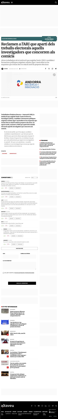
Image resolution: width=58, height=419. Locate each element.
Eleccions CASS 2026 (14, 361)
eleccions (4, 153)
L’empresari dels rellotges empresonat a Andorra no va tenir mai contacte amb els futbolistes (18, 376)
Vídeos (31, 411)
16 (3, 225)
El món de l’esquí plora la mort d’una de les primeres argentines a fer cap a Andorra (17, 343)
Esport (25, 411)
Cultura (19, 411)
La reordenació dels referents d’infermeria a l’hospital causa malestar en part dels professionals (48, 163)
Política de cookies (36, 414)
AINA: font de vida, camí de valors (17, 334)
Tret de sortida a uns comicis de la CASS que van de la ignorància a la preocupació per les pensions (18, 365)
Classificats (37, 411)
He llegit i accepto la (18, 272)
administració (13, 153)
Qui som (2, 414)
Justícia (12, 350)
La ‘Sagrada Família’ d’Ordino (48, 149)
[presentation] (14, 279)
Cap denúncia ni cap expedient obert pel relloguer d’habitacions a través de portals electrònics (18, 324)
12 (3, 208)
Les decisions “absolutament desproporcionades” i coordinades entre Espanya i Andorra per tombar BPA (18, 354)
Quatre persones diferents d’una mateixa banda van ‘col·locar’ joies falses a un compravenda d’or (17, 314)
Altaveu (6, 68)
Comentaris (23, 68)
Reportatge (13, 331)
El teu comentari (7, 260)
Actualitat (8, 411)
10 (3, 196)
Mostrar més (19, 248)
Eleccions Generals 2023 (9, 38)
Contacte (8, 413)
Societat (12, 339)
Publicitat (14, 413)
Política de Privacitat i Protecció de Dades (24, 272)
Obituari (44, 411)
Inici (2, 411)
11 (9, 244)
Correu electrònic (25, 253)
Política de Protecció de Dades (24, 414)
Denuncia (18, 188)
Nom (4, 253)
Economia (12, 320)
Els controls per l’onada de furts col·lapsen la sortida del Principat (48, 157)
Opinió (14, 411)
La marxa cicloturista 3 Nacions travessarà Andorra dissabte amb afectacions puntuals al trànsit (48, 153)
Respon (11, 188)
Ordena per (27, 177)
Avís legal (44, 414)
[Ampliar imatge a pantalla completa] (54, 74)
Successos (12, 309)
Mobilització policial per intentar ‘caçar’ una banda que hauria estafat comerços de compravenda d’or (47, 144)
